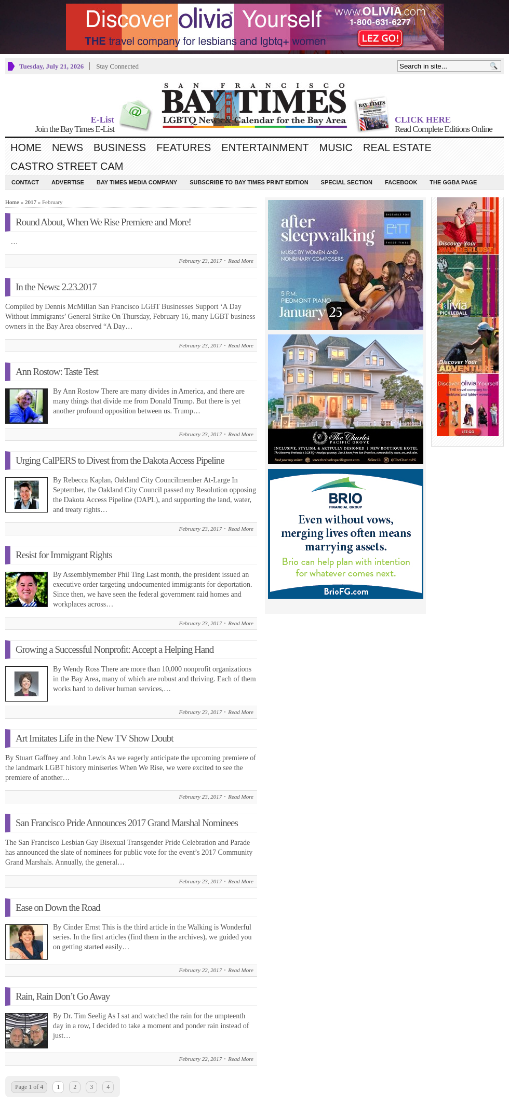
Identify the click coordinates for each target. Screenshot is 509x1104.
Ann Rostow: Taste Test (57, 371)
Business (119, 147)
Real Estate (397, 147)
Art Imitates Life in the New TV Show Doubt (94, 738)
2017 (30, 202)
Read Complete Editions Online (443, 129)
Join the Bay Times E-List (74, 129)
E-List (102, 120)
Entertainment (265, 147)
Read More (240, 261)
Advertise (67, 182)
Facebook (401, 182)
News (67, 147)
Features (183, 147)
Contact (25, 182)
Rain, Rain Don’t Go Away (63, 996)
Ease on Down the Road (58, 907)
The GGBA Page (453, 182)
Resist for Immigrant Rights (64, 554)
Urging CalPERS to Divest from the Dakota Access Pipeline (120, 460)
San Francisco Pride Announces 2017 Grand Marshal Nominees (127, 822)
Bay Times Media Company (137, 182)
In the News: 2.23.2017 (56, 286)
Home (26, 147)
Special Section (346, 182)
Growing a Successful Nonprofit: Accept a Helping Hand (114, 649)
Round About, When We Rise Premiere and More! (103, 222)
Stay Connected (117, 66)
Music (336, 147)
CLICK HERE (423, 120)
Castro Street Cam (66, 166)
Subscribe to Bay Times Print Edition (249, 182)
